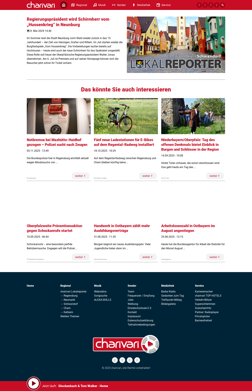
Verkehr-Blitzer (203, 299)
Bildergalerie (168, 303)
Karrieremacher (204, 291)
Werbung (133, 303)
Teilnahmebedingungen (141, 324)
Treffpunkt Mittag (171, 299)
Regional (65, 285)
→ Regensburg (69, 295)
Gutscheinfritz (203, 308)
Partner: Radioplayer (207, 312)
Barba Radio (168, 291)
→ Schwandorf (69, 303)
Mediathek (167, 285)
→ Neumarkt (67, 299)
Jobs (130, 299)
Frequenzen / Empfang (141, 295)
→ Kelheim (66, 312)
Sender (132, 285)
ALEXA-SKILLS (102, 299)
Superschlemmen (205, 303)
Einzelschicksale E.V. (140, 308)
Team (131, 291)
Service (199, 285)
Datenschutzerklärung (140, 320)
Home (30, 285)
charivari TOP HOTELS (208, 295)
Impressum (134, 316)
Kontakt (132, 312)
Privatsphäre (202, 316)
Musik (97, 285)
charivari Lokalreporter (73, 291)
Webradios (100, 291)
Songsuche (100, 295)
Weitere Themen (69, 316)
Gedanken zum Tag (172, 295)
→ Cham (65, 308)
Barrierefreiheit (203, 320)
